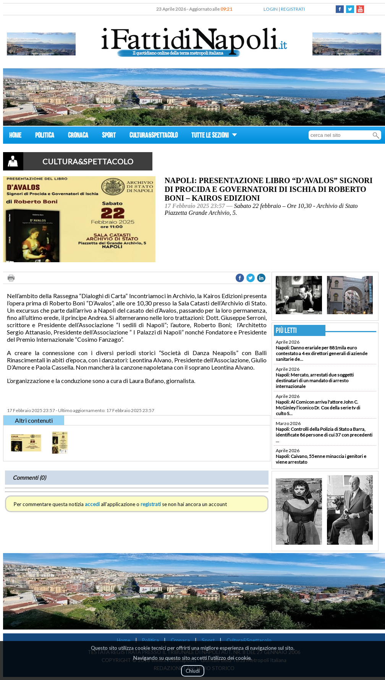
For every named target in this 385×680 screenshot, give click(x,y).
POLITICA (44, 136)
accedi (92, 504)
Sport (208, 640)
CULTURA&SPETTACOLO (153, 136)
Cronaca (180, 640)
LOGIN (271, 9)
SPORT (109, 136)
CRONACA (78, 136)
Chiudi (193, 671)
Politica (150, 640)
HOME (15, 136)
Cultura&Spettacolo (249, 640)
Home (123, 640)
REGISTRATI (293, 9)
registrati (151, 504)
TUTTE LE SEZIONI (214, 136)
